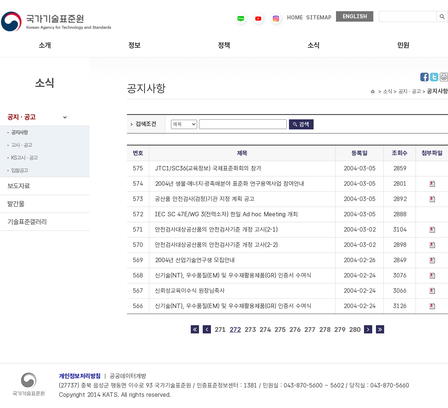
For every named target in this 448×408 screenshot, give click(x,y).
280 (354, 329)
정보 (134, 45)
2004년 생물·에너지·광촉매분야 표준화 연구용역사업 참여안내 (229, 183)
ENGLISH (355, 16)
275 (280, 329)
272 (235, 329)
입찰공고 (19, 170)
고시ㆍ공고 (21, 145)
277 (309, 329)
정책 (224, 45)
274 (265, 329)
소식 (314, 45)
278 (324, 329)
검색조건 (146, 124)
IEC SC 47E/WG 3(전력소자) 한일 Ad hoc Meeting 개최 (226, 214)
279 (339, 329)
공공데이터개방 (128, 376)
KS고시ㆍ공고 (24, 158)
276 (295, 329)
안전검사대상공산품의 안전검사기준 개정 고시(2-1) (216, 229)
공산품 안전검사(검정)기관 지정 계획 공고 (205, 199)
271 (220, 329)
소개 (45, 45)
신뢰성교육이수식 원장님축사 (190, 290)
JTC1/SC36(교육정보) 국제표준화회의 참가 (208, 168)
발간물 (15, 204)
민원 (403, 45)
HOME (295, 18)
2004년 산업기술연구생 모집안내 (195, 260)
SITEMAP (319, 18)
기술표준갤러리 (27, 222)
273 (250, 329)
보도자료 (18, 186)
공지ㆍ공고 (21, 117)
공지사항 (19, 132)
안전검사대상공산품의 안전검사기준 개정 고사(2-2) (216, 244)
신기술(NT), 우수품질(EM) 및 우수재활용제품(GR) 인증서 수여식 (233, 275)
